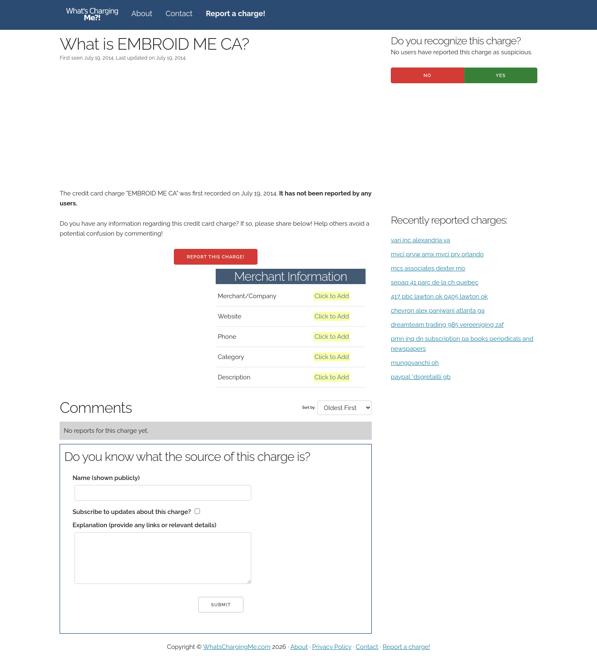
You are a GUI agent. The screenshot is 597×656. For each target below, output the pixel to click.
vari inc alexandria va (420, 240)
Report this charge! (215, 257)
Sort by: (308, 407)
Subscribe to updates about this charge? (131, 512)
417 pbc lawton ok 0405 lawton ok (439, 296)
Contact (179, 13)
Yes (501, 75)
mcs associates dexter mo (428, 268)
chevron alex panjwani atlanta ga (437, 310)
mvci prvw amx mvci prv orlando (437, 254)
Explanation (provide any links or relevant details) (144, 525)
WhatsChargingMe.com (237, 647)
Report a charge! (406, 647)
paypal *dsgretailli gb (421, 377)
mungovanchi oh (415, 363)
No (427, 75)
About (141, 13)
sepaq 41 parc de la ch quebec (435, 282)
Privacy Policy (331, 647)
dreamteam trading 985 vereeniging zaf (447, 324)
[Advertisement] (216, 130)
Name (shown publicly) (106, 478)
